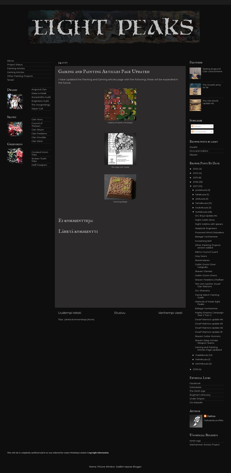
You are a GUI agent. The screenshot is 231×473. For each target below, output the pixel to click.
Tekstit (196, 126)
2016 (196, 369)
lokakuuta (201, 194)
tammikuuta (202, 363)
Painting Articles (16, 68)
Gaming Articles (15, 72)
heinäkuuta (201, 203)
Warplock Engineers (206, 228)
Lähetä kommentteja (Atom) (79, 319)
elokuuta (200, 198)
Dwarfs (193, 147)
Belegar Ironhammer (206, 236)
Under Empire (197, 398)
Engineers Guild (40, 101)
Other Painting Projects (20, 76)
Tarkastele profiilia (213, 420)
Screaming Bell (203, 241)
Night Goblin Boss (205, 220)
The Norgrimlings (41, 104)
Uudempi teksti (69, 313)
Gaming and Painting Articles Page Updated (208, 348)
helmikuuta (201, 359)
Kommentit (198, 131)
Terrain (10, 80)
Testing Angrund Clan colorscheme (212, 70)
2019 (196, 177)
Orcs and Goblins (199, 151)
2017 (196, 186)
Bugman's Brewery (200, 395)
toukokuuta (202, 207)
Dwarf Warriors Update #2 (209, 327)
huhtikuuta (201, 212)
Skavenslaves (202, 260)
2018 (196, 182)
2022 (196, 173)
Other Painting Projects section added (207, 246)
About (10, 60)
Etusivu (119, 313)
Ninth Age (195, 440)
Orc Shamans (202, 290)
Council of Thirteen (37, 124)
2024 (196, 168)
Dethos (211, 416)
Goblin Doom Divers (206, 275)
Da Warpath (196, 402)
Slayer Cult (37, 108)
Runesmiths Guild (41, 97)
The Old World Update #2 (210, 102)
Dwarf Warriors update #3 (209, 323)
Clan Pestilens (39, 133)
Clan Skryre (38, 129)
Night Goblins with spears (209, 224)
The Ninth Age (197, 391)
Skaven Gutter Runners (207, 336)
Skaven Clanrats (203, 271)
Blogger (137, 466)
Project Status (14, 64)
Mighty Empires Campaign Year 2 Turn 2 (209, 313)
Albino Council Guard (206, 252)
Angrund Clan (39, 89)
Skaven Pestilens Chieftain (209, 279)
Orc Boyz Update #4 (206, 215)
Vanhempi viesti (170, 313)
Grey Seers (201, 256)
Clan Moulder (39, 137)
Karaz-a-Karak (39, 93)
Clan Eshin (37, 141)
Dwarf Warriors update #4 (209, 319)
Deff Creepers (39, 165)
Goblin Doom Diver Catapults (205, 265)
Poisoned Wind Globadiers (209, 232)
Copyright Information (98, 452)
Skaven (194, 154)
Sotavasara (195, 387)
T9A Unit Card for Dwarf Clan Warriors (207, 285)
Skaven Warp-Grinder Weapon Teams (206, 341)
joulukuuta (201, 190)
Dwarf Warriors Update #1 (209, 332)
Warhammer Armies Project (205, 444)
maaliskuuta (202, 355)
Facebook (195, 383)
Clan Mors (37, 119)
